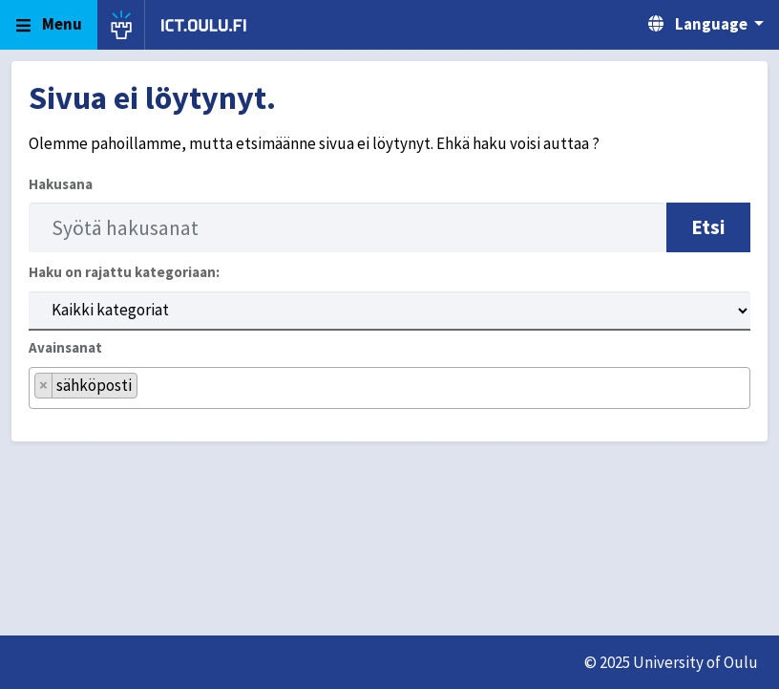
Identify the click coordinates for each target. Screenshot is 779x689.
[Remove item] (44, 386)
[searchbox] (148, 394)
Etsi (708, 227)
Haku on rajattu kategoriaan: (124, 272)
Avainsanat (65, 347)
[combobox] (389, 388)
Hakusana (61, 184)
